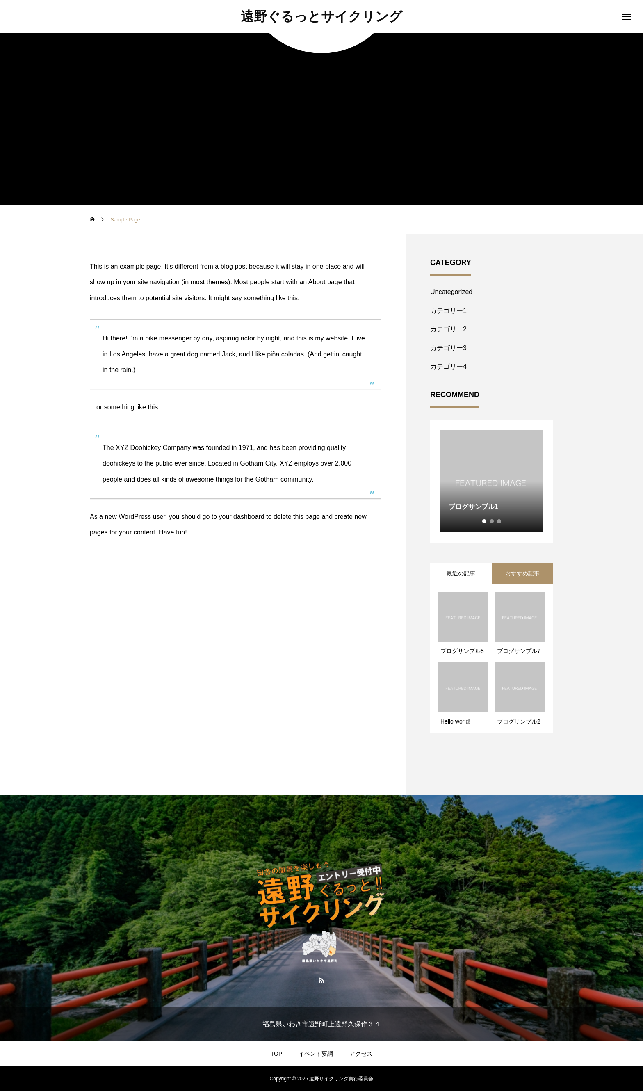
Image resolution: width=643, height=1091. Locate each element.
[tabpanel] (491, 481)
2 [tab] (492, 521)
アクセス (360, 1053)
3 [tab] (499, 521)
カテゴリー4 (448, 366)
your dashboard (241, 516)
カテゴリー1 (448, 310)
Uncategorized (451, 291)
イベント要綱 (316, 1053)
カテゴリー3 (448, 348)
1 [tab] (484, 521)
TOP (277, 1053)
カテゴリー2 (448, 329)
